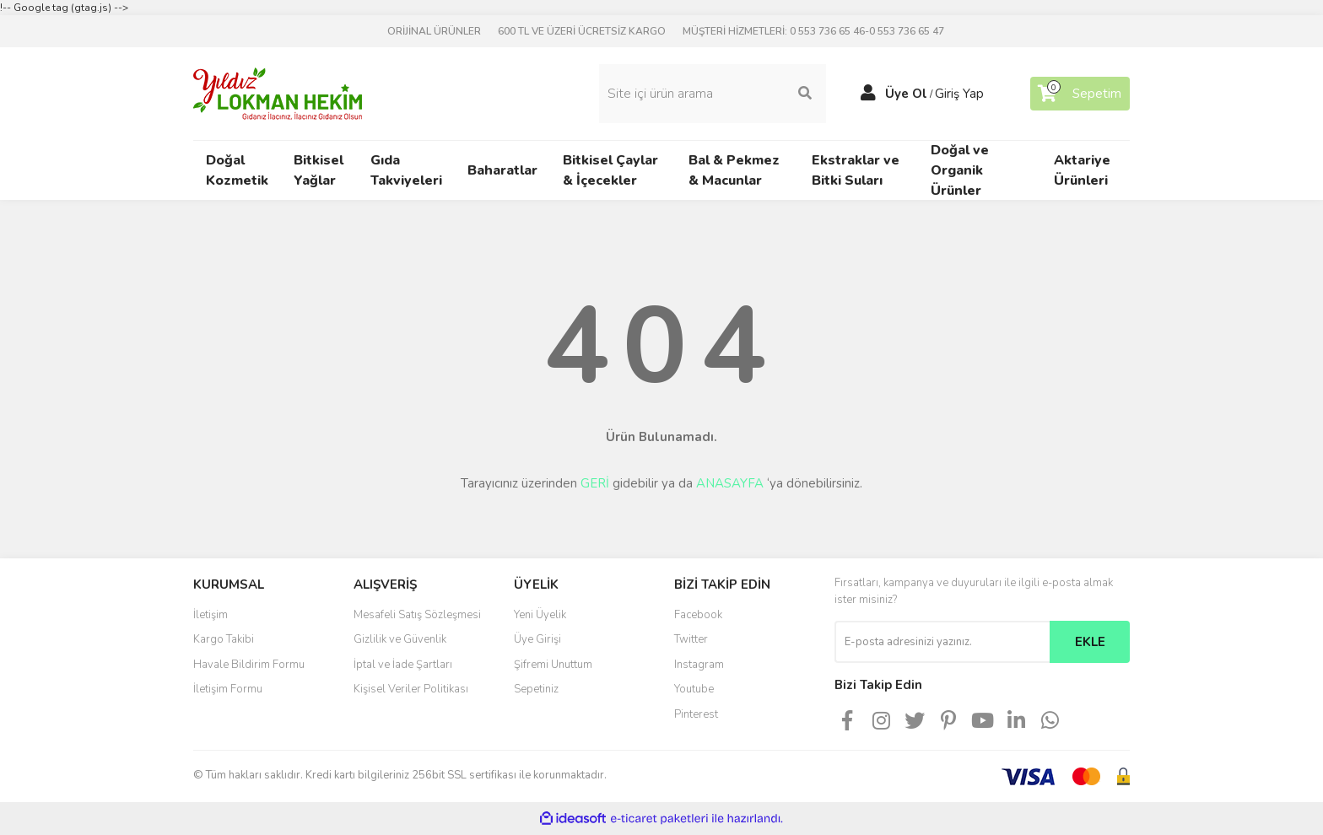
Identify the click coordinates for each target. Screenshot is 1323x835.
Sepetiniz (536, 689)
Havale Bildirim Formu (249, 664)
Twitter (691, 639)
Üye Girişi (537, 639)
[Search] (712, 93)
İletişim (210, 614)
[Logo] (277, 93)
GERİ (594, 483)
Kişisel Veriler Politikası (411, 689)
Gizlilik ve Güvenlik (400, 639)
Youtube (694, 689)
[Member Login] (868, 93)
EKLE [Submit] (1090, 641)
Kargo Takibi (223, 639)
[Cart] (1080, 93)
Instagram (699, 664)
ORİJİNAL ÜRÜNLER (434, 31)
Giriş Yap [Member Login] (959, 93)
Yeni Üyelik (540, 614)
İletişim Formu (227, 689)
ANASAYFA (730, 483)
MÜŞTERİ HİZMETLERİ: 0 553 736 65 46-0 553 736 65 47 (813, 31)
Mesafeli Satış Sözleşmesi (417, 614)
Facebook (698, 614)
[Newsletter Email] (942, 642)
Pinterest (696, 714)
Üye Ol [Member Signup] (906, 93)
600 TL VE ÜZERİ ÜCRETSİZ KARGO (582, 31)
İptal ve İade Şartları (403, 664)
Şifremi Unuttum (553, 664)
